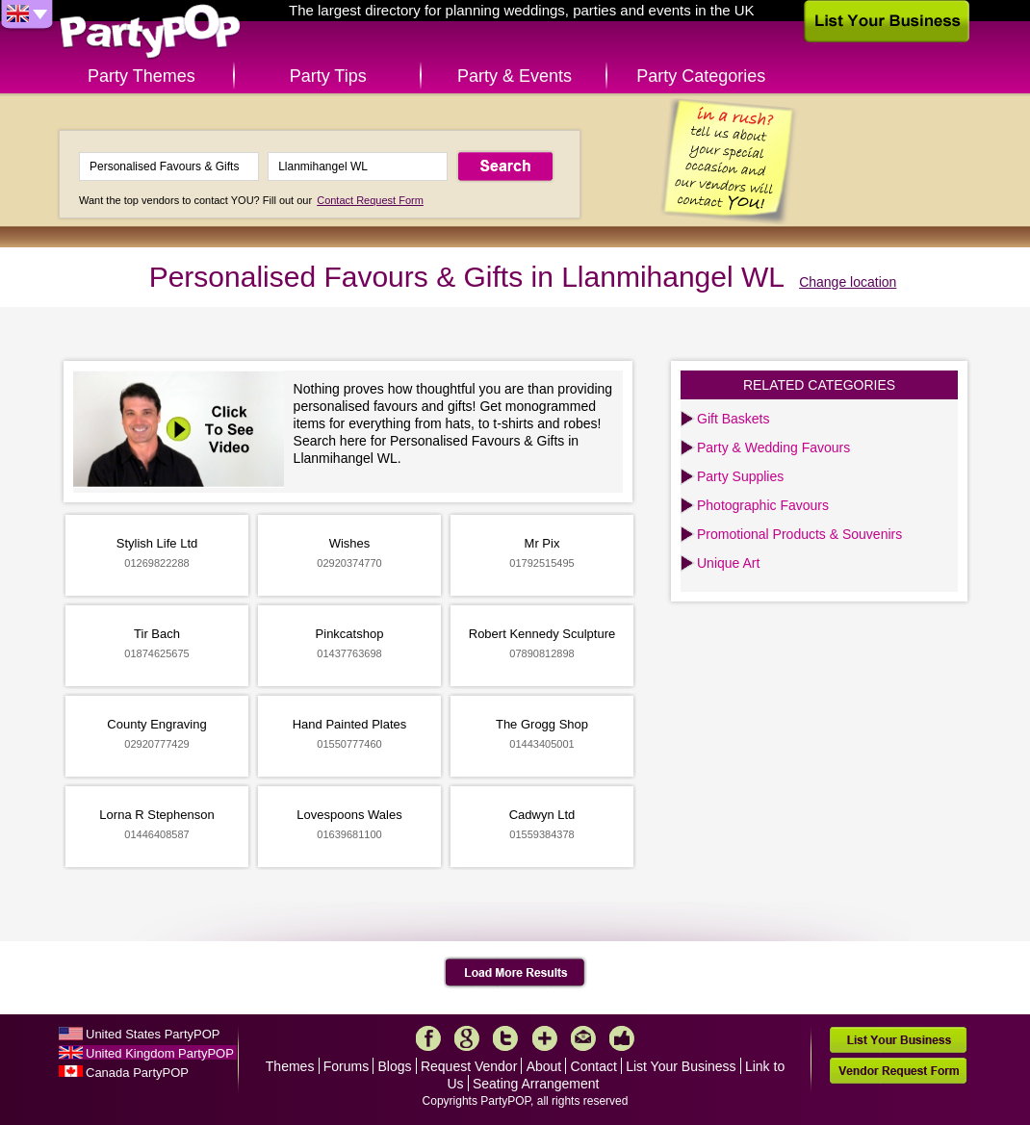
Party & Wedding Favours (773, 447)
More (544, 1038)
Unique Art (728, 563)
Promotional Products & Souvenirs (799, 534)
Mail (583, 1038)
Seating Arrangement (536, 1083)
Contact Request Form (370, 200)
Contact (594, 1066)
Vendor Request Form (898, 1071)
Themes (290, 1066)
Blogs (395, 1066)
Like (621, 1038)
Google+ (466, 1038)
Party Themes (141, 76)
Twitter (505, 1038)
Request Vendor (469, 1066)
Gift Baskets (733, 418)
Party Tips (328, 76)
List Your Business (680, 1066)
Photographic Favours (763, 505)
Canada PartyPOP (137, 1072)
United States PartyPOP (152, 1034)
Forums (346, 1066)
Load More (515, 973)
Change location (847, 282)
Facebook (428, 1038)
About (544, 1066)
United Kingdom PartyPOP (160, 1053)
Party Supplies (740, 476)
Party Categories (700, 76)
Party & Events (514, 76)
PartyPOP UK (150, 32)
